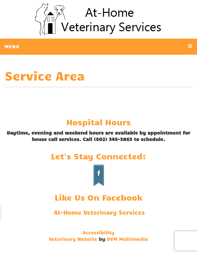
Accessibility (98, 232)
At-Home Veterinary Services (99, 212)
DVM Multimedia (127, 239)
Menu (12, 46)
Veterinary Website (73, 239)
